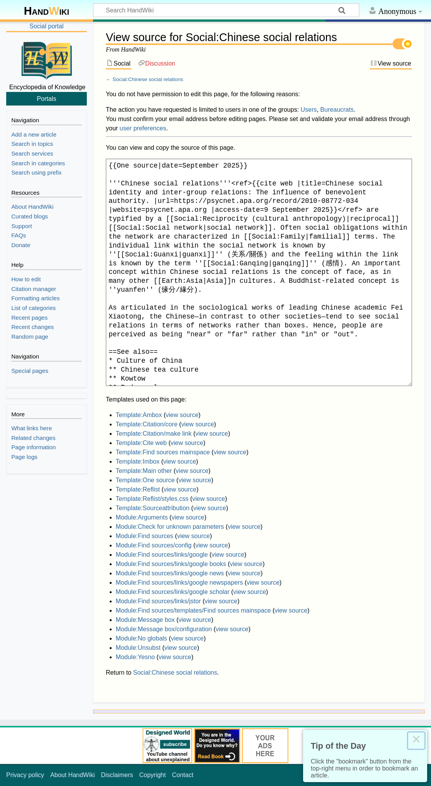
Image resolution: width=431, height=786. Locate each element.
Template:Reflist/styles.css (152, 498)
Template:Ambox (139, 415)
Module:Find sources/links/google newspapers (179, 582)
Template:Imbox (138, 461)
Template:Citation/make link (154, 433)
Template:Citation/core (147, 424)
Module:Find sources (145, 536)
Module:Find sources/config (154, 545)
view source (182, 415)
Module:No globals (141, 638)
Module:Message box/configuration (164, 629)
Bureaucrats (336, 109)
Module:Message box (145, 619)
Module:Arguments (142, 517)
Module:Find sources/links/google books (171, 564)
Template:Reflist (138, 489)
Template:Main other (144, 470)
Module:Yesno (135, 657)
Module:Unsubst (138, 647)
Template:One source (145, 480)
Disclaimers (117, 775)
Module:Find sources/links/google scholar (172, 592)
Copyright (152, 775)
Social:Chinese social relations (147, 79)
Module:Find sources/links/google (162, 554)
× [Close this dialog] (416, 740)
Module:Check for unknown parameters (170, 526)
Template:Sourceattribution (153, 508)
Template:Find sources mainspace (163, 452)
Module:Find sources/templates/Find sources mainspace (193, 610)
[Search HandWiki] (226, 10)
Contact (182, 775)
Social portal (46, 26)
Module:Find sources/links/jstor (158, 601)
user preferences (143, 128)
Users (309, 109)
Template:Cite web (141, 443)
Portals (46, 98)
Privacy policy (25, 775)
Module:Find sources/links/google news (170, 573)
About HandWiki (72, 775)
